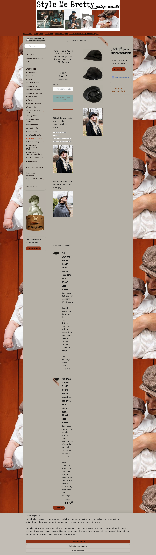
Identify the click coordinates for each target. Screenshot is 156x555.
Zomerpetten (31, 116)
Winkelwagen (92, 34)
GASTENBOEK (31, 186)
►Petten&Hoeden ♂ (34, 104)
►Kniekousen (31, 97)
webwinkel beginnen (85, 551)
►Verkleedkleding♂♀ (34, 158)
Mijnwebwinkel (102, 551)
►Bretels (29, 79)
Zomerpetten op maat (35, 120)
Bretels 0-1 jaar (32, 83)
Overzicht (59, 508)
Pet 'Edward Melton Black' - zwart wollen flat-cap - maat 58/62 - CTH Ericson (67, 271)
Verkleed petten (32, 128)
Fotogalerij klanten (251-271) (35, 179)
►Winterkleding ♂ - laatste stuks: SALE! (35, 147)
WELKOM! (30, 55)
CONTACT (30, 62)
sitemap (74, 551)
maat (55, 84)
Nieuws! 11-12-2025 (34, 58)
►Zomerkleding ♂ (35, 142)
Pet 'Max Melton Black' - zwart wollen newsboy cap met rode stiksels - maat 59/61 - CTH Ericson (66, 401)
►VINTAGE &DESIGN (34, 167)
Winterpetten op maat (35, 111)
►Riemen (30, 100)
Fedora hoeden (32, 125)
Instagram (38, 34)
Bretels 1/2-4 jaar (33, 86)
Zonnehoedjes (31, 131)
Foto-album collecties (31, 174)
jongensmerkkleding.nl (120, 77)
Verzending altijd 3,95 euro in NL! (70, 34)
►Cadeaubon (31, 72)
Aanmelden (119, 69)
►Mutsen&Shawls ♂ (34, 135)
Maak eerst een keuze (63, 98)
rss (78, 551)
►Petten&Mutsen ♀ (34, 138)
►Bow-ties (30, 76)
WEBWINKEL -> (32, 69)
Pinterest (49, 34)
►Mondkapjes (32, 161)
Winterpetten (31, 107)
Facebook (27, 34)
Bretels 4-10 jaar (33, 90)
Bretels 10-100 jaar (34, 93)
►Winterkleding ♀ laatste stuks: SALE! (34, 153)
